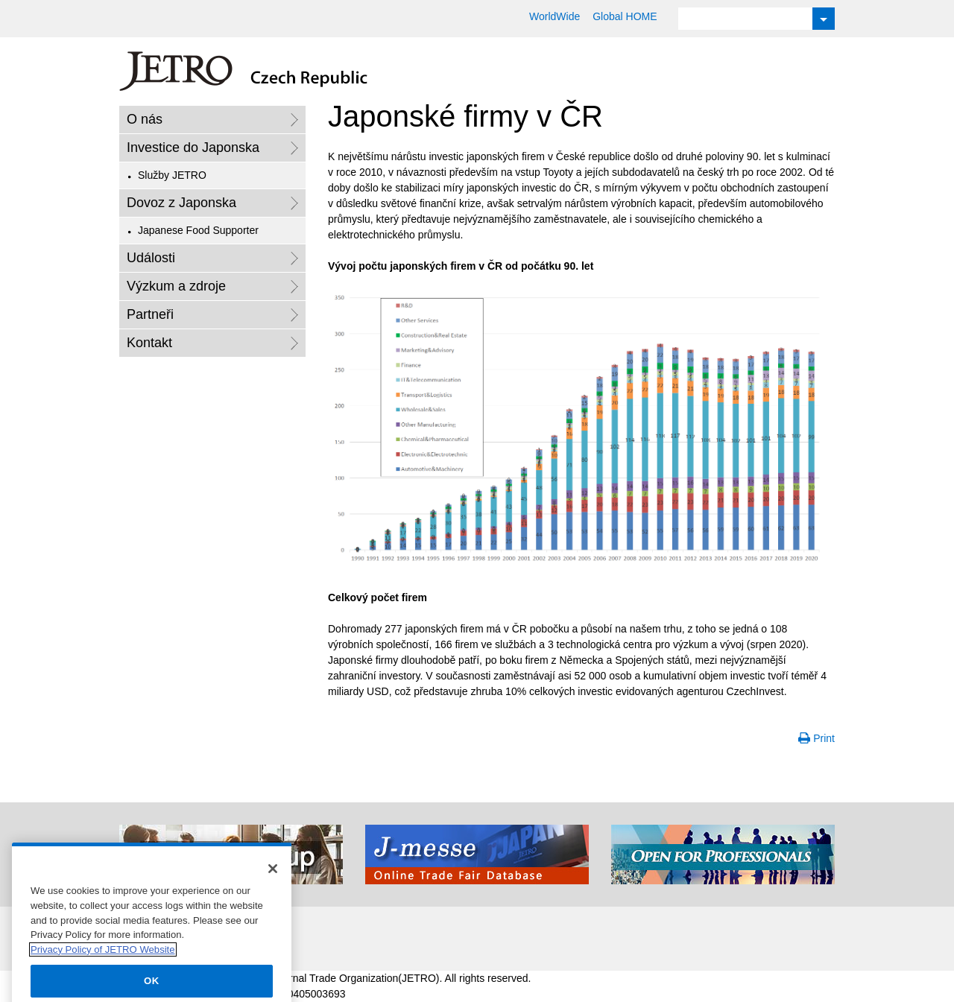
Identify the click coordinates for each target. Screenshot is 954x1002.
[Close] (272, 884)
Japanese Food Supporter (198, 230)
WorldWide (554, 16)
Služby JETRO (172, 175)
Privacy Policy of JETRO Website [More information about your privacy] (103, 965)
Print (824, 738)
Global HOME (625, 16)
